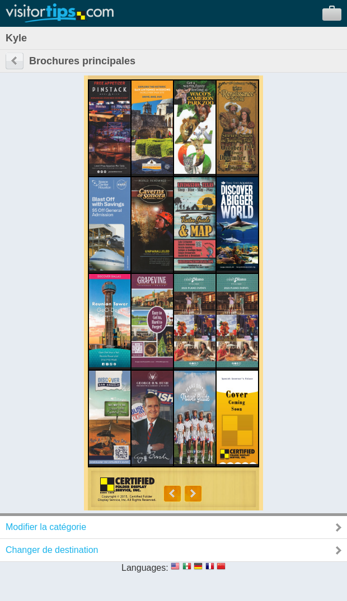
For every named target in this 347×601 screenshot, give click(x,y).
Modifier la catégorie (46, 527)
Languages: (144, 567)
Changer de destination (52, 550)
